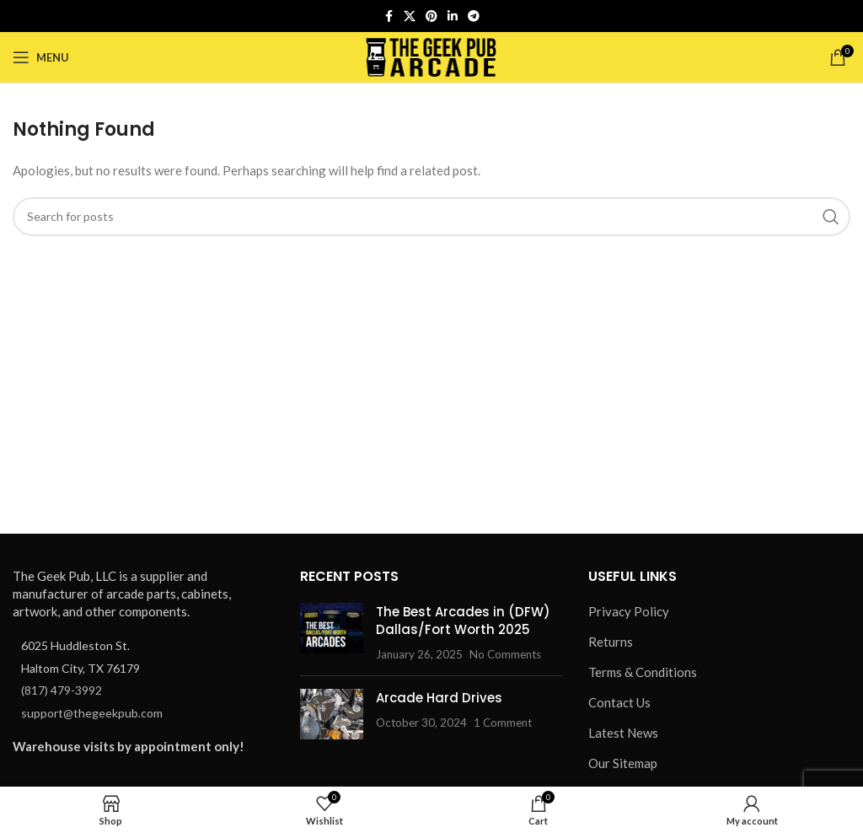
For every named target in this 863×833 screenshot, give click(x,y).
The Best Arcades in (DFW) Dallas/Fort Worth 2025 (463, 620)
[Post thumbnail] (331, 633)
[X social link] (410, 16)
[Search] (431, 216)
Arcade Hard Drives (439, 698)
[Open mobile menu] (41, 57)
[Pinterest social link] (431, 16)
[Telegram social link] (474, 16)
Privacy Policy (628, 611)
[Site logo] (432, 55)
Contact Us (619, 702)
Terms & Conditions (642, 672)
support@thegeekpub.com (92, 713)
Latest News (623, 732)
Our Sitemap (622, 763)
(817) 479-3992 (61, 690)
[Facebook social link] (388, 16)
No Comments (505, 654)
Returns (610, 641)
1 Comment (503, 722)
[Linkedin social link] (452, 16)
